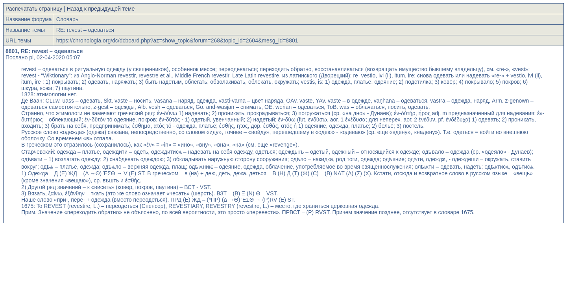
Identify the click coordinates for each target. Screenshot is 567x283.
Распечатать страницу (34, 9)
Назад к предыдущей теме (101, 9)
